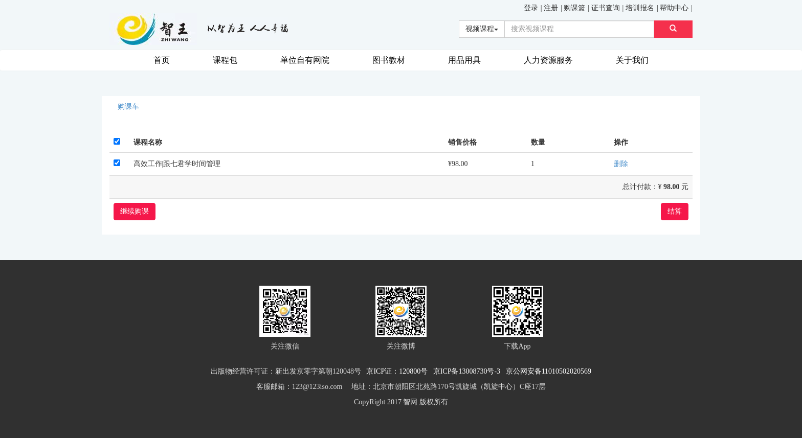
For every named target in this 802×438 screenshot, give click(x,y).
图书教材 (388, 60)
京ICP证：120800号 (398, 371)
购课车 (128, 106)
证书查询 (605, 8)
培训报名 (640, 8)
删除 (621, 164)
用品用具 (464, 60)
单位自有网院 (304, 60)
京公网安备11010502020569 (548, 371)
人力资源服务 (548, 60)
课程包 (225, 60)
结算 (674, 211)
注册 (551, 8)
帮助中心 (674, 8)
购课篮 (574, 8)
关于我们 (632, 60)
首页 (161, 60)
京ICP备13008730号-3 (468, 371)
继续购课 (134, 211)
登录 (531, 8)
